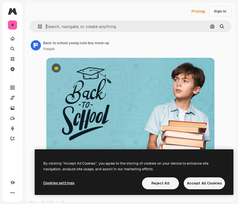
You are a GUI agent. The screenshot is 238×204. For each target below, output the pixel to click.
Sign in (220, 11)
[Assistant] (12, 138)
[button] (37, 26)
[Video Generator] (12, 118)
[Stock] (12, 58)
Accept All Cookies (204, 183)
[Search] (12, 48)
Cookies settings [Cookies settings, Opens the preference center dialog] (58, 182)
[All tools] (12, 87)
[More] (12, 192)
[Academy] (12, 182)
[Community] (12, 69)
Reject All (160, 183)
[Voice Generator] (12, 128)
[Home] (12, 38)
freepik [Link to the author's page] (49, 49)
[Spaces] (12, 97)
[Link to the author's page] (36, 45)
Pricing (198, 11)
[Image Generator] (12, 107)
